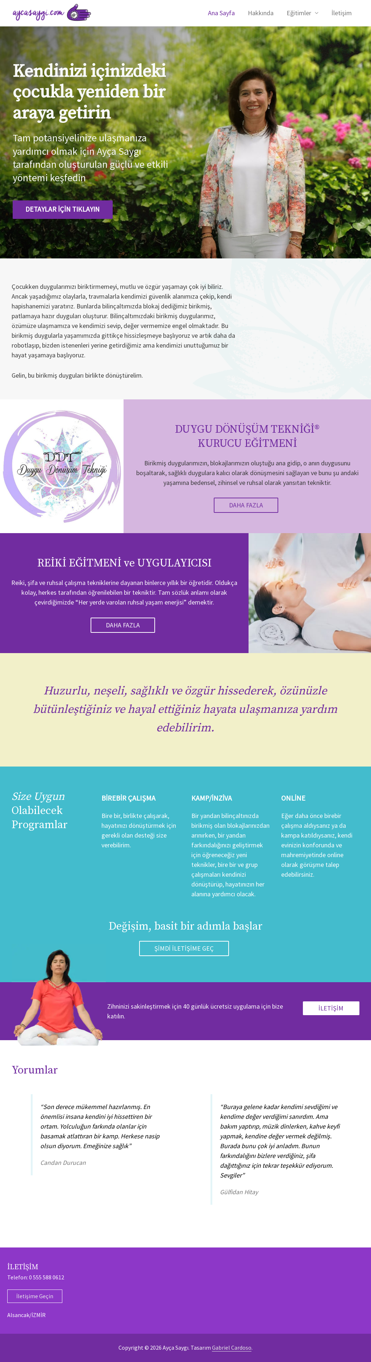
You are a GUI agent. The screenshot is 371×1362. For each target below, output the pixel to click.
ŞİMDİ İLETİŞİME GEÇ (184, 948)
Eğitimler (299, 13)
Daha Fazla (246, 505)
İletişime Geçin (35, 1296)
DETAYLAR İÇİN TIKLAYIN (66, 209)
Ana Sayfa (221, 13)
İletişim (342, 13)
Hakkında (261, 13)
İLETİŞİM (330, 1008)
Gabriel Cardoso (231, 1347)
